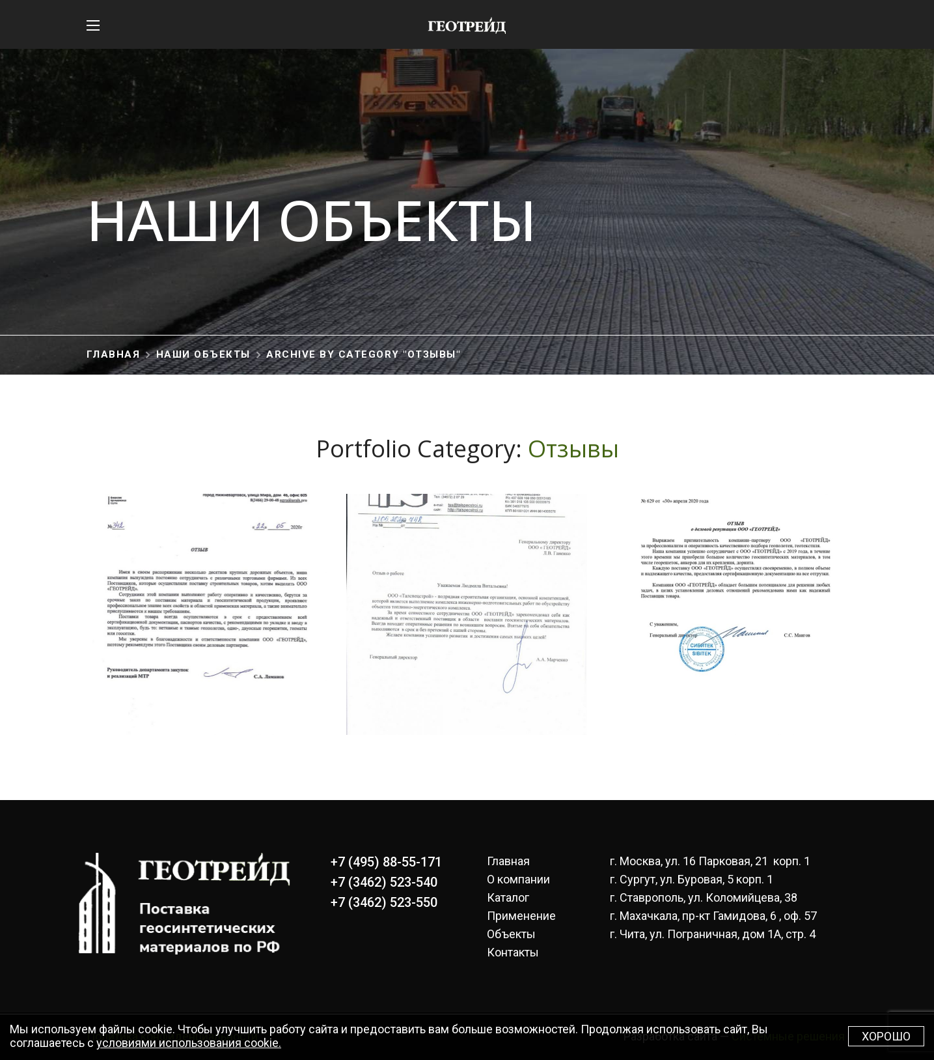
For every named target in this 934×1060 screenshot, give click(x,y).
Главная (114, 354)
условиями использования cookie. (188, 1043)
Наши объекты (203, 354)
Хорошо (886, 1036)
